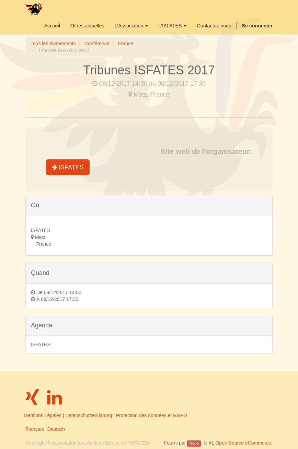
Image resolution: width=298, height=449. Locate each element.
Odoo (194, 443)
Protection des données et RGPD (151, 415)
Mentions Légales (42, 415)
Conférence (96, 43)
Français (34, 429)
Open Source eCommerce (243, 443)
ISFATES (68, 167)
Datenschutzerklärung (88, 415)
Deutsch (56, 429)
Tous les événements (53, 43)
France (125, 43)
